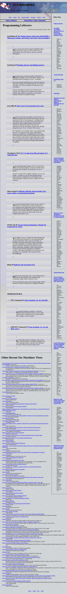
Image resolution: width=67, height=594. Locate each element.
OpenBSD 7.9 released (8, 377)
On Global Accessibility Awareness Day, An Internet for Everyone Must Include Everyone (59, 32)
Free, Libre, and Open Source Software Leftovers (14, 406)
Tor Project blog (58, 74)
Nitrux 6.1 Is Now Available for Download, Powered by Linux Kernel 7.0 (59, 215)
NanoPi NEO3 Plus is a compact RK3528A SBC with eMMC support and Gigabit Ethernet (59, 345)
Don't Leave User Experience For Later (30, 106)
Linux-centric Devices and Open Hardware (12, 493)
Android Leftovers (6, 519)
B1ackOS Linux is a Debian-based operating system (15, 560)
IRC (19, 17)
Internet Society (58, 23)
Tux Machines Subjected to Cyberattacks (12, 527)
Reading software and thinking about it (30, 65)
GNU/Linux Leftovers (7, 487)
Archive (39, 17)
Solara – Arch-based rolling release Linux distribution (15, 543)
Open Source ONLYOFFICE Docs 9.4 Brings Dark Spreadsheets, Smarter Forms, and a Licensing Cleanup (28, 575)
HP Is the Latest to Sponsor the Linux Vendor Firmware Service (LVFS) (19, 384)
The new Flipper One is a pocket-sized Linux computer (15, 367)
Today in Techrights (7, 401)
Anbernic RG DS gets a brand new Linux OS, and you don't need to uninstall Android (23, 514)
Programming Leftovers (8, 418)
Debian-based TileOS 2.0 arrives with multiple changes (15, 554)
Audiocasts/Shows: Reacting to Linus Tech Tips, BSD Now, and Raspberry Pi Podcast (23, 452)
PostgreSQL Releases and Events (10, 421)
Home (10, 17)
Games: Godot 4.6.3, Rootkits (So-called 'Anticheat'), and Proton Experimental (21, 466)
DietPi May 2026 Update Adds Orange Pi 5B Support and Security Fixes (59, 401)
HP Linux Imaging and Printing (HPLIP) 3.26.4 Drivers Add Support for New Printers (23, 380)
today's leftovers (11, 20)
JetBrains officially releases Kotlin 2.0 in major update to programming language (26, 192)
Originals (33, 17)
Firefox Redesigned (7, 392)
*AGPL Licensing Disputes (8, 413)
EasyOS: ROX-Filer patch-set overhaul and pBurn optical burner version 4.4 (21, 430)
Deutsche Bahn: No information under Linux (13, 460)
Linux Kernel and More (8, 440)
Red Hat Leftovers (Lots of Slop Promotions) (13, 432)
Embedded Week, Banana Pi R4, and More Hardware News (17, 438)
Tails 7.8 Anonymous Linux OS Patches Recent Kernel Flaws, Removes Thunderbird (23, 373)
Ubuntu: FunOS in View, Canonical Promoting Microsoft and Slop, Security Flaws (22, 435)
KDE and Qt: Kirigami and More (10, 511)
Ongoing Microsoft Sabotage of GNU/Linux (12, 457)
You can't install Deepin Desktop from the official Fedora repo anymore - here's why (22, 477)
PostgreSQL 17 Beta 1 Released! (35, 20)
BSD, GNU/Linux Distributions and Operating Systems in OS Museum (19, 403)
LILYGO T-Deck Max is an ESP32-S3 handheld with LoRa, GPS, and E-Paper (59, 279)
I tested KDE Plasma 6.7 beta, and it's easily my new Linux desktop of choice (21, 557)
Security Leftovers (6, 455)
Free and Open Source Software (10, 474)
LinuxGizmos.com (59, 272)
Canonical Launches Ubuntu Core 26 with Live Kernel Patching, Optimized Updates (23, 388)
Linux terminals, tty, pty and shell (35, 300)
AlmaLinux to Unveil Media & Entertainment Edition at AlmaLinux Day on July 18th (22, 482)
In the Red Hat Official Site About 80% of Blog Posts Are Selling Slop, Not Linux (22, 537)
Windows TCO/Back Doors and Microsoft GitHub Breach (16, 503)
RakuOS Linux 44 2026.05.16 (9, 398)
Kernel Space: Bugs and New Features (12, 490)
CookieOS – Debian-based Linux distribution (13, 564)
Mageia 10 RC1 (6, 552)
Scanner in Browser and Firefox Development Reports (15, 498)
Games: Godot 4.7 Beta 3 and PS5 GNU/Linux (13, 443)
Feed (43, 17)
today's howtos (6, 449)
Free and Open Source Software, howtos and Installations (16, 540)
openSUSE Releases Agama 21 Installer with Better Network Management (59, 160)
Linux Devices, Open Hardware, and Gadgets (13, 469)
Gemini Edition (25, 17)
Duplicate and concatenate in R (24, 265)
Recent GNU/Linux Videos (8, 396)
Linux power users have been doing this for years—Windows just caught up (21, 522)
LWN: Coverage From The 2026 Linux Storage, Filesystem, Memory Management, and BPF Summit (27, 578)
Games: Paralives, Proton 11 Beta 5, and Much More (15, 516)
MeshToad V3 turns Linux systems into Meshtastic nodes (59, 447)
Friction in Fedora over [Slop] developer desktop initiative (16, 581)
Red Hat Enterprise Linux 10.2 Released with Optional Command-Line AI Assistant (22, 533)
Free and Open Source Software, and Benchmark (14, 549)
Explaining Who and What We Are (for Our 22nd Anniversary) (17, 570)
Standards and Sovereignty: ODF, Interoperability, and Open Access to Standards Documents (25, 415)
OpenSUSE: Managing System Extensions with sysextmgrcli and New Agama (21, 427)
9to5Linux (57, 93)
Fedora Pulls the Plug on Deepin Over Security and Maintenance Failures (20, 371)
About (14, 17)
